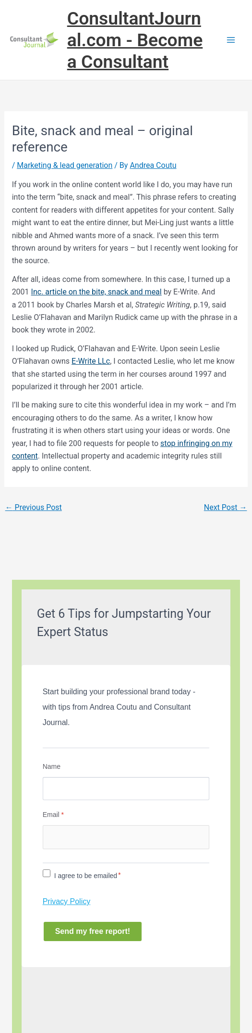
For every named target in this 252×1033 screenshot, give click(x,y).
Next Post (225, 507)
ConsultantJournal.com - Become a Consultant (135, 40)
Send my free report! (92, 931)
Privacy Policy (67, 901)
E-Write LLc (91, 361)
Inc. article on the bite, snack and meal (96, 291)
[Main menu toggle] (230, 40)
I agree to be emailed (86, 876)
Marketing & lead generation (64, 165)
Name (51, 766)
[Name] (126, 788)
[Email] (126, 837)
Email (53, 814)
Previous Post (33, 507)
